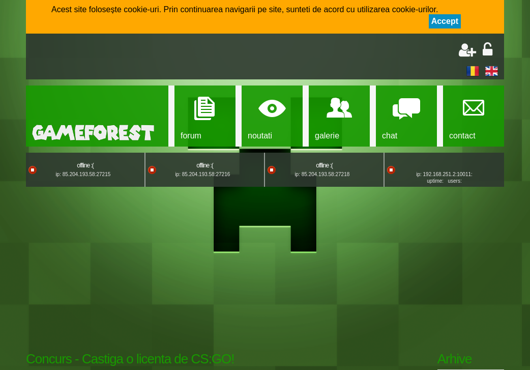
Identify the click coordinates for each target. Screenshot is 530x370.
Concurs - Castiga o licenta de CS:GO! (130, 358)
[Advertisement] (151, 57)
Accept (444, 21)
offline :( (85, 165)
